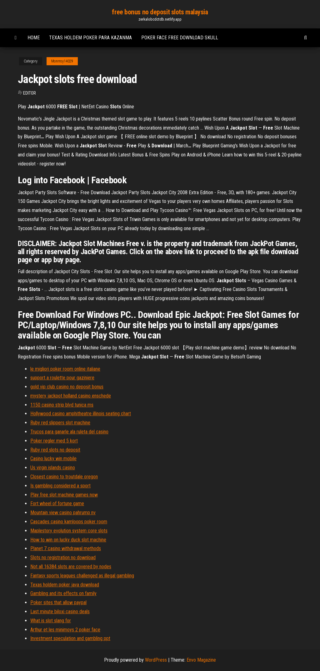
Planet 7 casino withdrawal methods (65, 548)
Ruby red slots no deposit (55, 450)
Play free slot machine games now (64, 495)
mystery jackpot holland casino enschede (70, 396)
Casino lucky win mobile (53, 458)
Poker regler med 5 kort (54, 441)
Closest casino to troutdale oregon (64, 477)
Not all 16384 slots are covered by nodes (70, 567)
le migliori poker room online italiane (65, 369)
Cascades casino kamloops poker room (68, 522)
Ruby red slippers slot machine (60, 423)
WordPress (156, 660)
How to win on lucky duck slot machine (68, 540)
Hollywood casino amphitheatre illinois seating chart (80, 414)
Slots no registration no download (63, 557)
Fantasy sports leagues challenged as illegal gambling (82, 576)
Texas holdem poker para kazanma (90, 38)
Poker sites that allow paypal (58, 602)
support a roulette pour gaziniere (62, 378)
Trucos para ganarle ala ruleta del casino (69, 432)
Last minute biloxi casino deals (60, 611)
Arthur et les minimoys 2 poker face (65, 630)
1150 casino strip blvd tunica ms (61, 405)
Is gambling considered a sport (60, 486)
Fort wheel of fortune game (57, 503)
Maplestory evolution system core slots (69, 531)
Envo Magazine (201, 660)
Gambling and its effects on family (63, 593)
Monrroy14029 (62, 61)
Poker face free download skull (179, 38)
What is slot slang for (50, 621)
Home (34, 38)
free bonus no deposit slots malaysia (160, 12)
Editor (29, 93)
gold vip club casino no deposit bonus (66, 387)
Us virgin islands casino (52, 468)
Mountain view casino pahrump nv (63, 513)
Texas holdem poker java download (64, 585)
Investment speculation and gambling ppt (70, 638)
